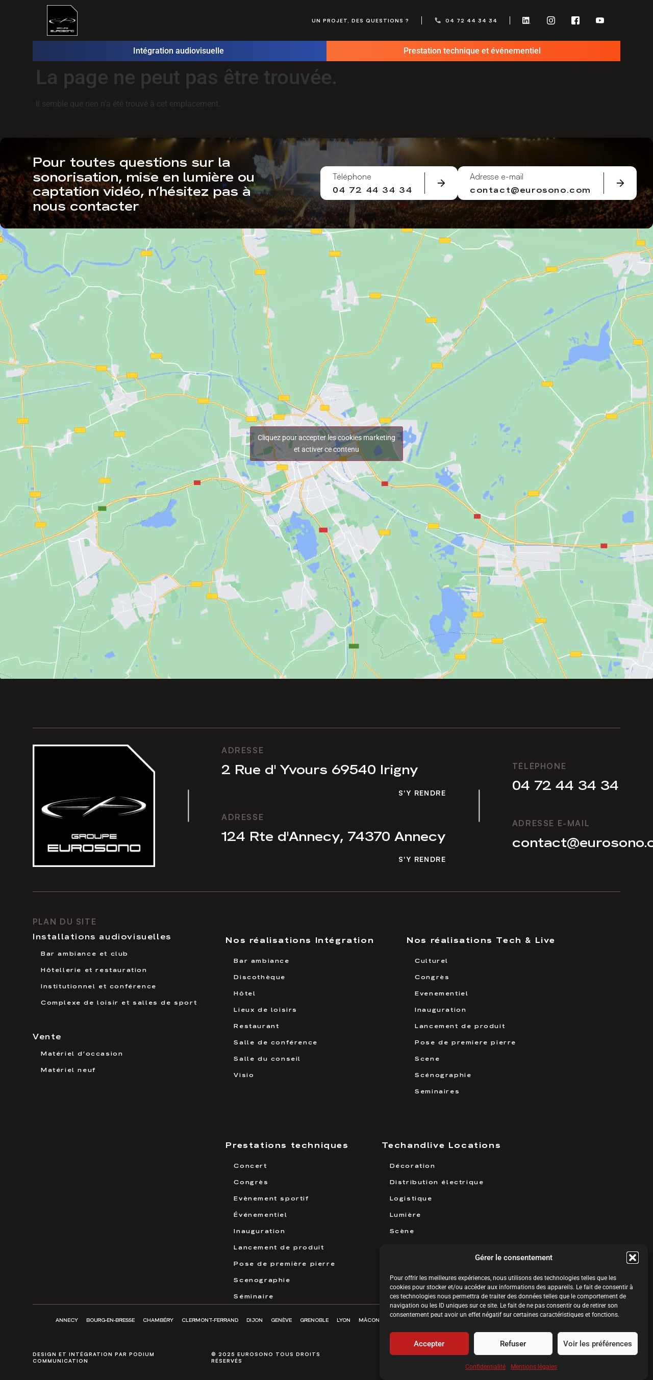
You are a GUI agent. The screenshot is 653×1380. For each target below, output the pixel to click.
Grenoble (314, 1319)
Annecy (67, 1319)
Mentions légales (534, 1369)
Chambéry (158, 1319)
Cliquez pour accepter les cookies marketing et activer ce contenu (326, 443)
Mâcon (369, 1319)
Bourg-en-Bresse (110, 1319)
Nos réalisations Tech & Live (481, 939)
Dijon (254, 1319)
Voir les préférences (597, 1346)
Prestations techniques (286, 1144)
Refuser (513, 1346)
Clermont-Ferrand (210, 1319)
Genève (281, 1319)
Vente (47, 1035)
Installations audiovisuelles (102, 935)
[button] (632, 1260)
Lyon (343, 1319)
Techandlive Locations (441, 1144)
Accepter (429, 1346)
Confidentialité (485, 1369)
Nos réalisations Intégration (299, 939)
